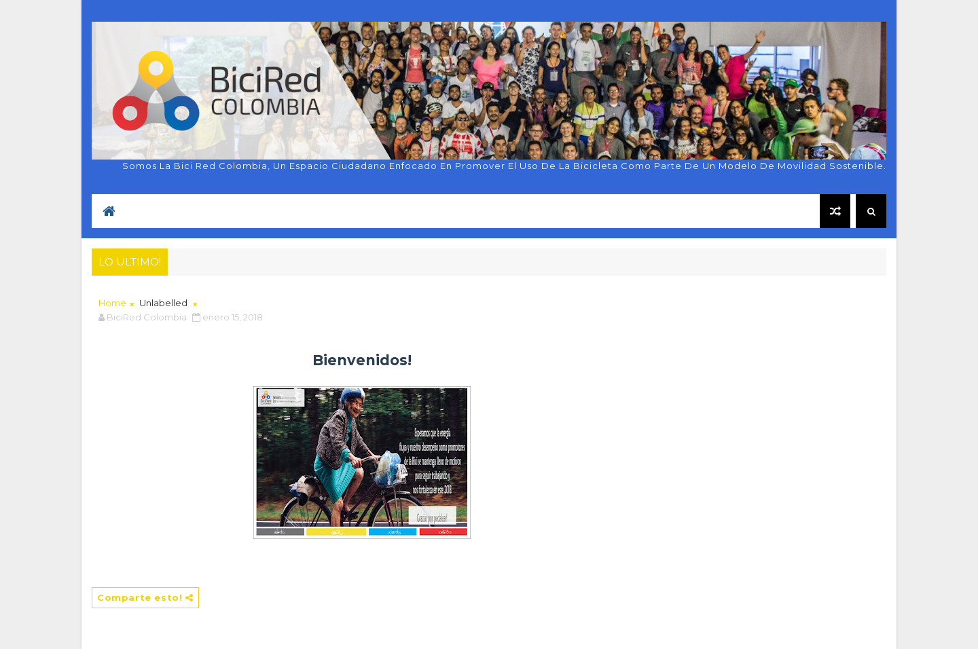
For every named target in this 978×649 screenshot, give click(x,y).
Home (112, 302)
